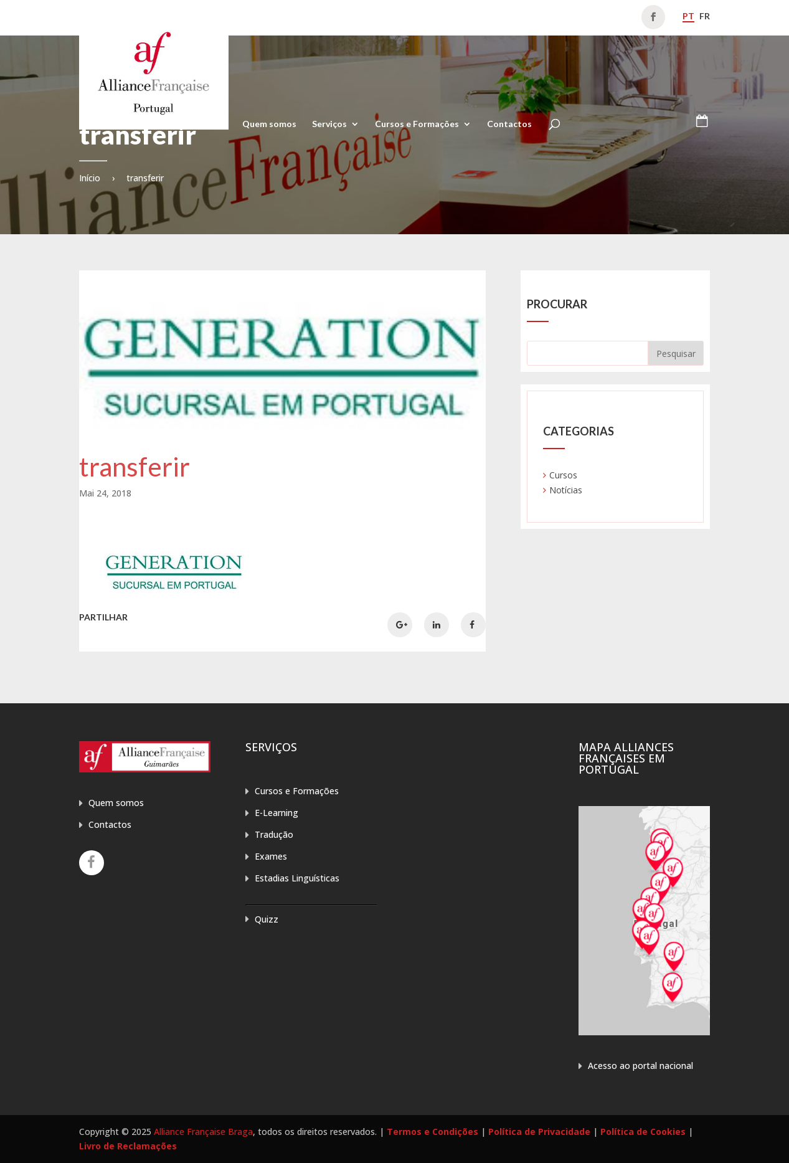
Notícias (565, 490)
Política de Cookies (643, 1131)
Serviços (329, 124)
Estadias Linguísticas (297, 878)
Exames (271, 856)
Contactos (509, 124)
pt (688, 16)
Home (214, 124)
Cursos (563, 475)
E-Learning (276, 813)
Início (89, 178)
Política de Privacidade (539, 1131)
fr (704, 16)
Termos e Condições (432, 1131)
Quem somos (269, 124)
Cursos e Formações (417, 124)
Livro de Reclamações (128, 1146)
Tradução (274, 834)
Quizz (266, 919)
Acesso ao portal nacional (640, 1065)
